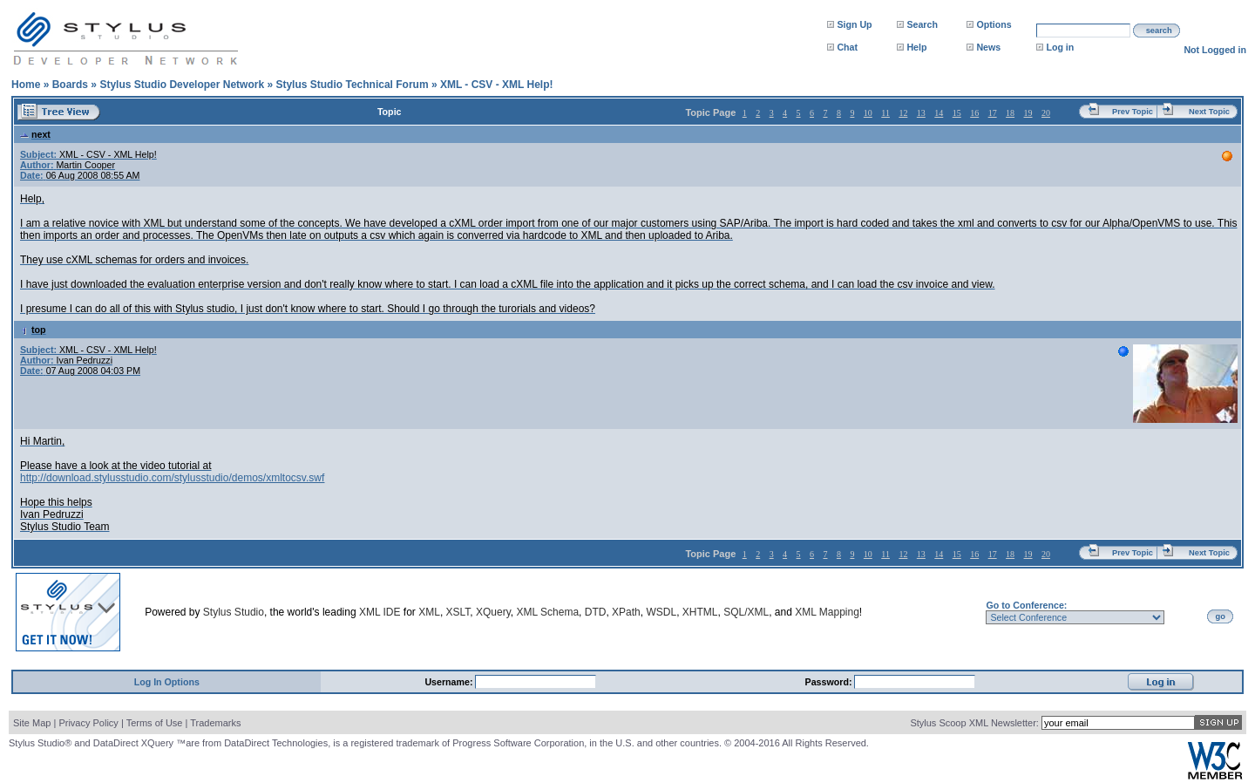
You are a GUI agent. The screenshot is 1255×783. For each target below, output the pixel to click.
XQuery (493, 612)
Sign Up (854, 24)
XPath (626, 612)
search (1159, 30)
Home (25, 84)
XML (429, 612)
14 (938, 113)
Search (922, 24)
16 (974, 113)
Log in (1060, 47)
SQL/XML (746, 612)
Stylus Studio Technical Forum (351, 84)
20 (1045, 113)
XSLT (458, 612)
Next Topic (1209, 111)
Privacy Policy (88, 723)
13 (921, 113)
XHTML (700, 612)
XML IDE (380, 612)
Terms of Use (154, 723)
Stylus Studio (233, 612)
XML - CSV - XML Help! (496, 84)
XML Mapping (827, 612)
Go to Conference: (1026, 605)
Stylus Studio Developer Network (181, 84)
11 (885, 113)
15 (957, 113)
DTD (596, 612)
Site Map (32, 723)
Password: (830, 682)
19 (1028, 113)
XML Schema (547, 612)
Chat (847, 47)
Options (993, 24)
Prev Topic (1132, 111)
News (988, 47)
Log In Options (167, 682)
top (33, 329)
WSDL (661, 612)
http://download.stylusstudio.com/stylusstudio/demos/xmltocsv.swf (172, 478)
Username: (449, 682)
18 (1010, 113)
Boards (70, 84)
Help (916, 47)
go (1220, 616)
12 (903, 113)
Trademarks (215, 723)
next (35, 134)
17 (992, 113)
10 (868, 113)
